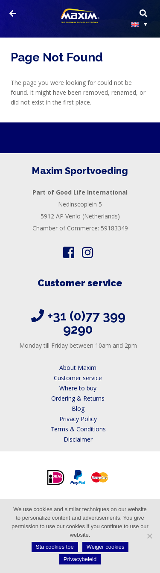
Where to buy (77, 388)
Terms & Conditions (78, 429)
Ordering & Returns (78, 398)
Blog (78, 408)
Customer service (78, 378)
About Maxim (77, 368)
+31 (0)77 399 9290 (86, 322)
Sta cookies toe (55, 547)
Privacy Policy (78, 419)
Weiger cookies (106, 547)
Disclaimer (78, 439)
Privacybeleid (80, 559)
